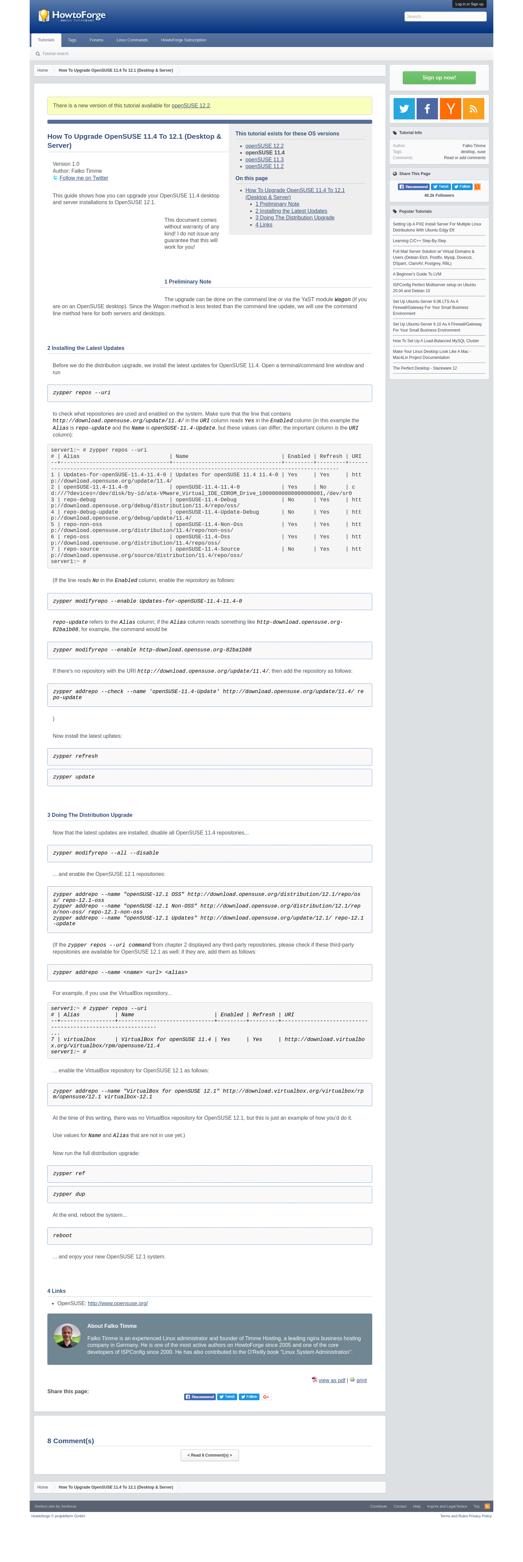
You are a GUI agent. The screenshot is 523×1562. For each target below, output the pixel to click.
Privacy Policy (480, 1516)
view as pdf (332, 1380)
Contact (400, 1506)
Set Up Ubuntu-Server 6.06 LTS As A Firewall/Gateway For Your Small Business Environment (430, 307)
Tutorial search (55, 53)
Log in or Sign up (469, 4)
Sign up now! (439, 77)
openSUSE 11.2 (264, 166)
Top (477, 1506)
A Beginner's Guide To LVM (417, 274)
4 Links (264, 224)
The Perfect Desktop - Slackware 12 (425, 368)
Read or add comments (465, 157)
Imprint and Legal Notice (447, 1506)
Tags (72, 40)
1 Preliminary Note (277, 204)
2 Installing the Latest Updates (291, 211)
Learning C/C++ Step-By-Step (419, 240)
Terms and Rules (454, 1516)
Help (417, 1506)
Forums (96, 40)
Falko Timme (474, 145)
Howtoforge (58, 1516)
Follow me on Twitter (83, 178)
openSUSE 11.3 (264, 159)
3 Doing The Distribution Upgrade (295, 217)
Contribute (378, 1506)
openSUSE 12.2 (191, 105)
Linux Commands (132, 40)
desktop (468, 151)
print (362, 1380)
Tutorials (46, 40)
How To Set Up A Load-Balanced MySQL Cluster (436, 341)
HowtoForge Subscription (183, 40)
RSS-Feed (487, 1506)
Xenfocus (68, 1506)
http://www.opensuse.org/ (118, 1303)
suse (481, 151)
